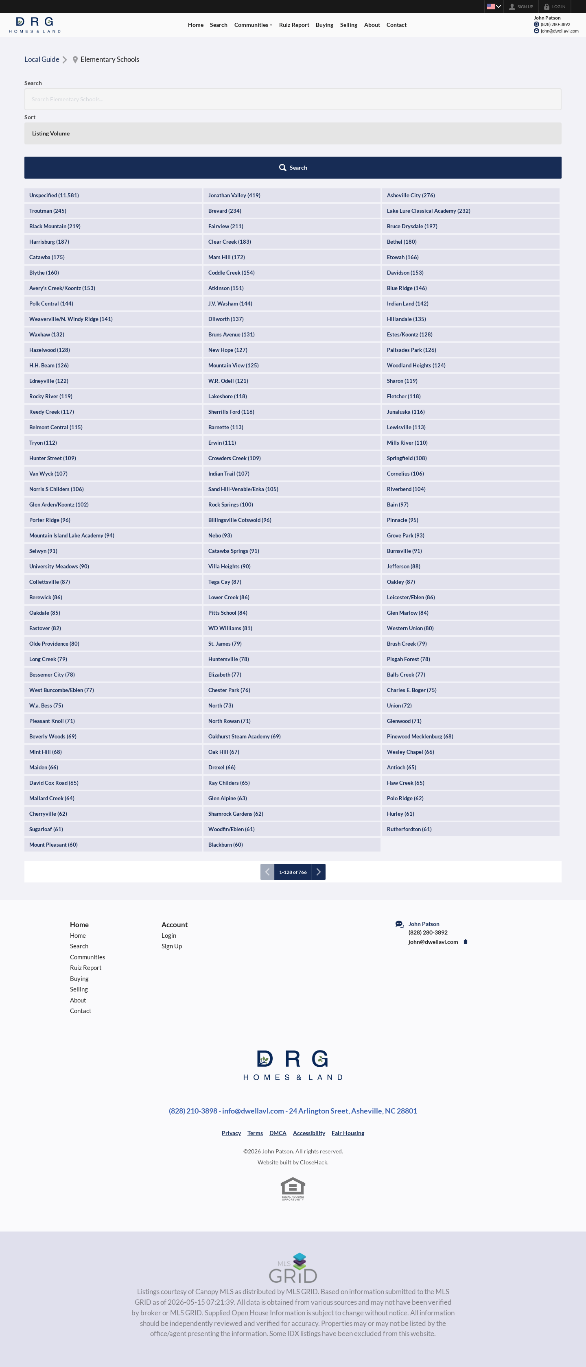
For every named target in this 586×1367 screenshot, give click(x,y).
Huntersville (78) (228, 590)
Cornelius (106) (405, 405)
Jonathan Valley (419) (234, 127)
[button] (539, 99)
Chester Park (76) (229, 621)
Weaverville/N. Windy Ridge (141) (71, 250)
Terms (255, 1064)
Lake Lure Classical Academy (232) (428, 142)
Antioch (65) (401, 699)
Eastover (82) (45, 560)
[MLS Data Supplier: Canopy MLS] (293, 1200)
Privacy (231, 1064)
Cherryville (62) (48, 745)
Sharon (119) (402, 312)
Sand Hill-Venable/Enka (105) (243, 420)
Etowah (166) (403, 189)
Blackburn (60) (225, 776)
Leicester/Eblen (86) (411, 529)
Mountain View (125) (233, 297)
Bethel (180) (402, 173)
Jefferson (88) (403, 498)
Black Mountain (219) (55, 158)
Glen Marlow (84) (408, 544)
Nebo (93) (220, 467)
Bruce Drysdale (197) (412, 158)
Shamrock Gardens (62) (235, 745)
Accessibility (309, 1064)
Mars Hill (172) (226, 189)
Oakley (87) (401, 513)
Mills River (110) (407, 374)
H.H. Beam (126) (49, 297)
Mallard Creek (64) (51, 730)
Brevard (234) (224, 142)
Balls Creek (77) (406, 606)
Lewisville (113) (406, 359)
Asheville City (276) (411, 127)
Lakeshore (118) (227, 328)
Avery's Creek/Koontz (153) (62, 219)
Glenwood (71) (404, 652)
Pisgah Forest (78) (408, 590)
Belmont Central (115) (56, 359)
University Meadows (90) (59, 498)
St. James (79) (225, 575)
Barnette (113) (225, 359)
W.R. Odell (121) (228, 312)
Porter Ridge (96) (49, 451)
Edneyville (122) (48, 312)
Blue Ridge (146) (407, 219)
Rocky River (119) (50, 328)
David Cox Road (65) (54, 714)
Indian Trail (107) (228, 405)
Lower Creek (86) (228, 529)
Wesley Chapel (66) (410, 683)
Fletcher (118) (404, 328)
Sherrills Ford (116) (231, 343)
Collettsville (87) (49, 513)
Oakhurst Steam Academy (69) (244, 668)
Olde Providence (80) (54, 575)
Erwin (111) (222, 374)
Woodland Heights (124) (416, 297)
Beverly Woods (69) (53, 668)
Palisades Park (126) (411, 281)
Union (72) (399, 637)
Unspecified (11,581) (54, 127)
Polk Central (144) (51, 235)
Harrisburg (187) (49, 173)
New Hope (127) (227, 281)
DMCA (277, 1064)
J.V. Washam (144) (230, 235)
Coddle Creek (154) (231, 204)
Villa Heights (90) (229, 498)
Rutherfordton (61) (409, 761)
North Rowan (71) (229, 652)
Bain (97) (398, 436)
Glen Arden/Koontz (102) (59, 436)
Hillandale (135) (406, 250)
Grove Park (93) (405, 467)
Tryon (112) (43, 374)
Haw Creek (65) (405, 714)
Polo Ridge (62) (405, 730)
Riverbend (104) (406, 420)
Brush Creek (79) (407, 575)
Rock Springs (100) (230, 436)
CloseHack (313, 1093)
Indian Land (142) (408, 235)
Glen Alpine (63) (227, 730)
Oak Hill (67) (223, 683)
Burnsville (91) (404, 482)
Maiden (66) (43, 699)
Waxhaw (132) (46, 266)
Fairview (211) (225, 158)
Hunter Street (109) (52, 390)
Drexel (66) (222, 699)
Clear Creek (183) (229, 173)
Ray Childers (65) (229, 714)
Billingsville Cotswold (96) (239, 451)
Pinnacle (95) (402, 451)
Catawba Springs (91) (233, 482)
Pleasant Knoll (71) (52, 652)
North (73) (220, 637)
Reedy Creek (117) (51, 343)
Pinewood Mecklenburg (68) (420, 668)
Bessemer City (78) (52, 606)
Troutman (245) (47, 142)
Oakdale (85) (44, 544)
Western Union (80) (410, 560)
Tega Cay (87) (224, 513)
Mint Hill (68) (45, 683)
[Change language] (491, 6)
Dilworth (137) (226, 250)
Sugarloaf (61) (46, 761)
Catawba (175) (47, 189)
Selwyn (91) (43, 482)
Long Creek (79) (48, 590)
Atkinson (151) (226, 219)
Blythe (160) (44, 204)
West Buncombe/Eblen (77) (61, 621)
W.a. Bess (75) (46, 637)
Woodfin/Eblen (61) (231, 761)
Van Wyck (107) (48, 405)
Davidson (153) (405, 204)
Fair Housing (348, 1064)
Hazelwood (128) (49, 281)
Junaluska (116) (406, 343)
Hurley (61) (400, 745)
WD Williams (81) (230, 560)
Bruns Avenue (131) (231, 266)
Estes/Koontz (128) (410, 266)
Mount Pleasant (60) (53, 776)
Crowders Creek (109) (234, 390)
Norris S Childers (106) (56, 420)
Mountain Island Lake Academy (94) (71, 467)
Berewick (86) (45, 529)
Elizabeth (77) (224, 606)
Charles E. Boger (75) (412, 621)
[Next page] (318, 803)
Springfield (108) (407, 390)
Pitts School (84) (227, 544)
